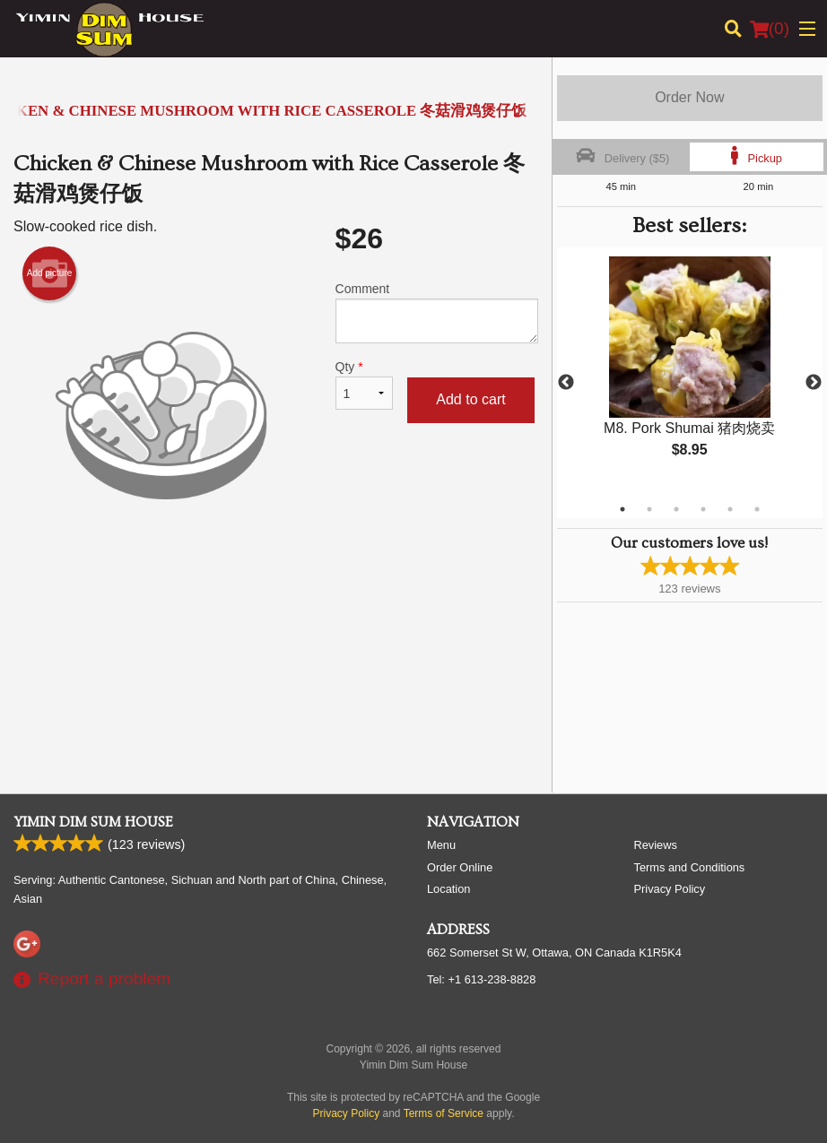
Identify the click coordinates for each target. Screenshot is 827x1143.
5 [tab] (730, 509)
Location (448, 889)
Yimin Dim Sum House (93, 822)
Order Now (689, 97)
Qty (364, 384)
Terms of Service (443, 1113)
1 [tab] (622, 509)
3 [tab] (676, 509)
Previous (566, 383)
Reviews (655, 845)
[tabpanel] (689, 372)
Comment (436, 312)
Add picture (50, 273)
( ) (769, 28)
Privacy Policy (670, 889)
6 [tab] (757, 509)
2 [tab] (649, 509)
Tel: (481, 979)
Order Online (459, 867)
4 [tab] (703, 509)
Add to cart (470, 399)
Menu (441, 845)
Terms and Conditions (689, 867)
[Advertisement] (275, 621)
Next (814, 383)
